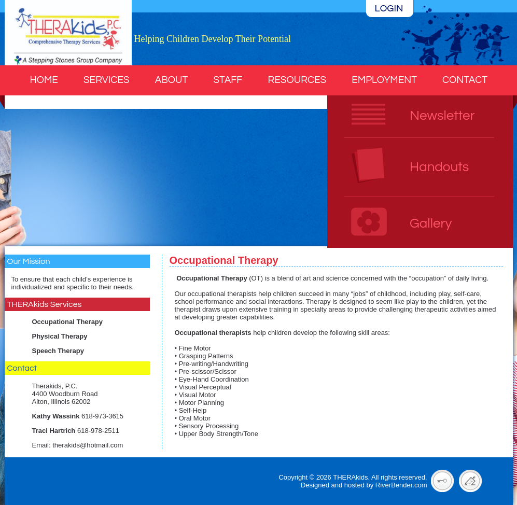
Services (106, 80)
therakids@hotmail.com (87, 445)
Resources (297, 80)
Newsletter (442, 115)
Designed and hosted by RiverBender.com (364, 485)
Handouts (439, 167)
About (171, 80)
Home (44, 80)
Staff (227, 80)
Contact (464, 80)
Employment (384, 80)
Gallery (431, 223)
